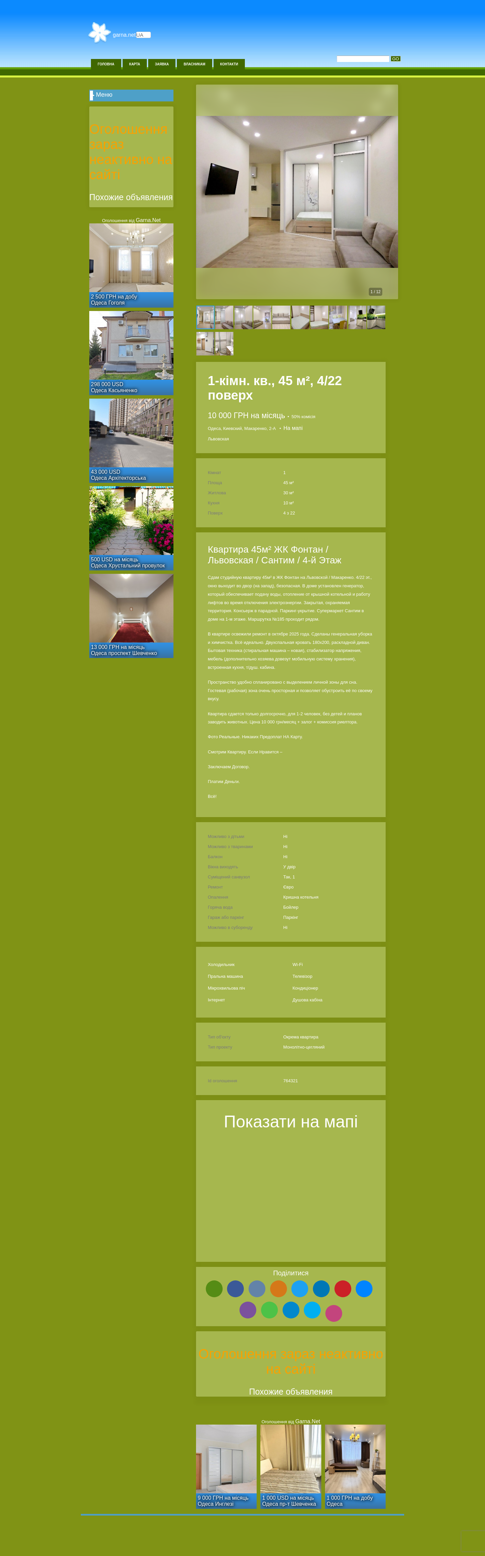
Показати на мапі (291, 1121)
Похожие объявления (290, 1391)
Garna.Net (124, 35)
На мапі (293, 428)
